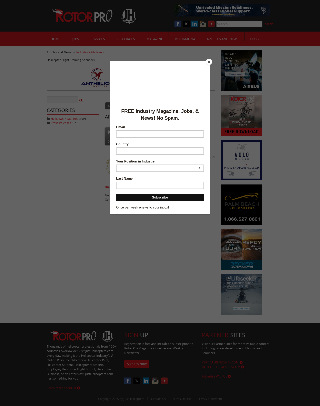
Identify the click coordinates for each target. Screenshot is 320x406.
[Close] (209, 62)
